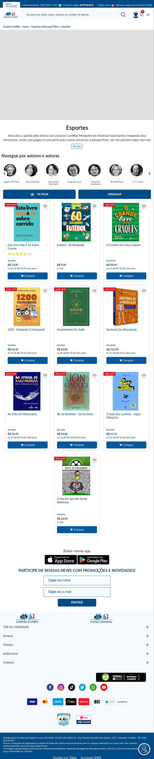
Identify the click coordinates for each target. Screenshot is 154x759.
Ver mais (77, 146)
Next (149, 173)
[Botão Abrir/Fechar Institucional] (147, 626)
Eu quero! (77, 602)
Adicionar (28, 275)
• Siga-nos (104, 5)
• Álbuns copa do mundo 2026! (133, 5)
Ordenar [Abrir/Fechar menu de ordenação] (115, 194)
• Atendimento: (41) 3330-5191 (40, 5)
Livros (26, 27)
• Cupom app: (78, 5)
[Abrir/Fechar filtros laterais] (39, 194)
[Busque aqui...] (70, 15)
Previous (4, 173)
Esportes (65, 27)
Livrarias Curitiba (11, 27)
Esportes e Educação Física (45, 27)
